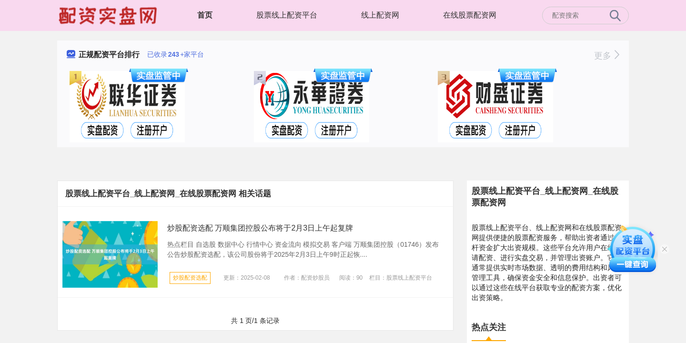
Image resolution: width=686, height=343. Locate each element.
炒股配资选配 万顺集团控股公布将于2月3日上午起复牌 (260, 228)
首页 (204, 15)
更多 (606, 56)
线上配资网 (380, 15)
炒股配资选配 (190, 277)
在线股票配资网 (469, 15)
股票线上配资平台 (286, 15)
